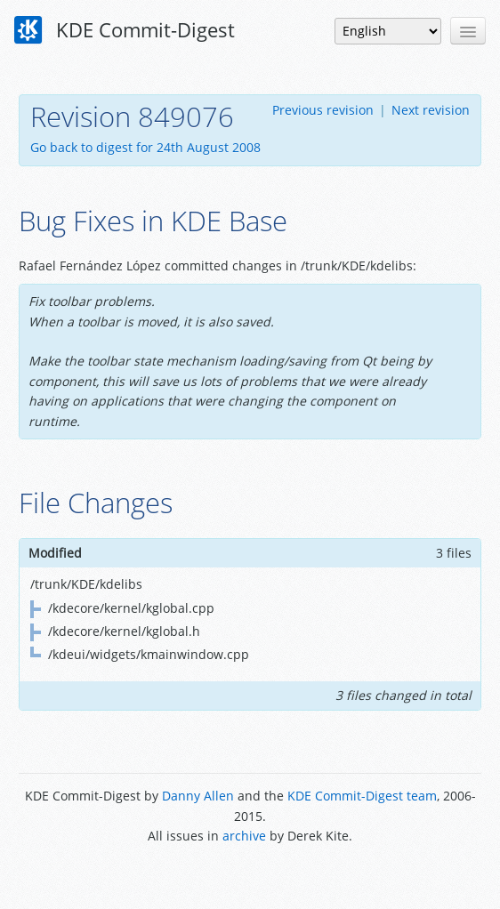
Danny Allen (198, 795)
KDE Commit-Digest (124, 30)
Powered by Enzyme (250, 875)
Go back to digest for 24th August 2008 (145, 147)
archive (244, 835)
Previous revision (323, 109)
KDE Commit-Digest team (362, 795)
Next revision (430, 109)
